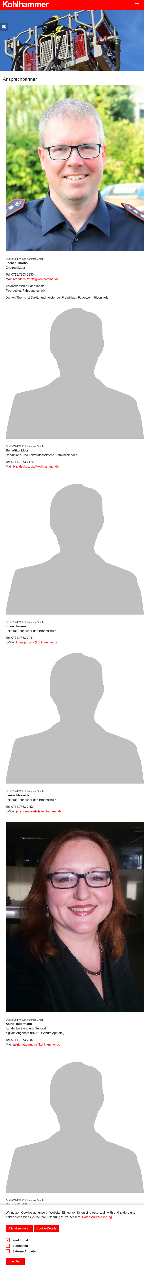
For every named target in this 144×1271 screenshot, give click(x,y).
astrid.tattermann (24, 1044)
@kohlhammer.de (48, 1044)
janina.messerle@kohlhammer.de (39, 811)
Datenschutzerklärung (97, 1217)
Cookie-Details (46, 1228)
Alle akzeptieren (19, 1228)
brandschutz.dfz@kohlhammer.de (36, 279)
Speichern (15, 1261)
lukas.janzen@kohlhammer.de (36, 642)
